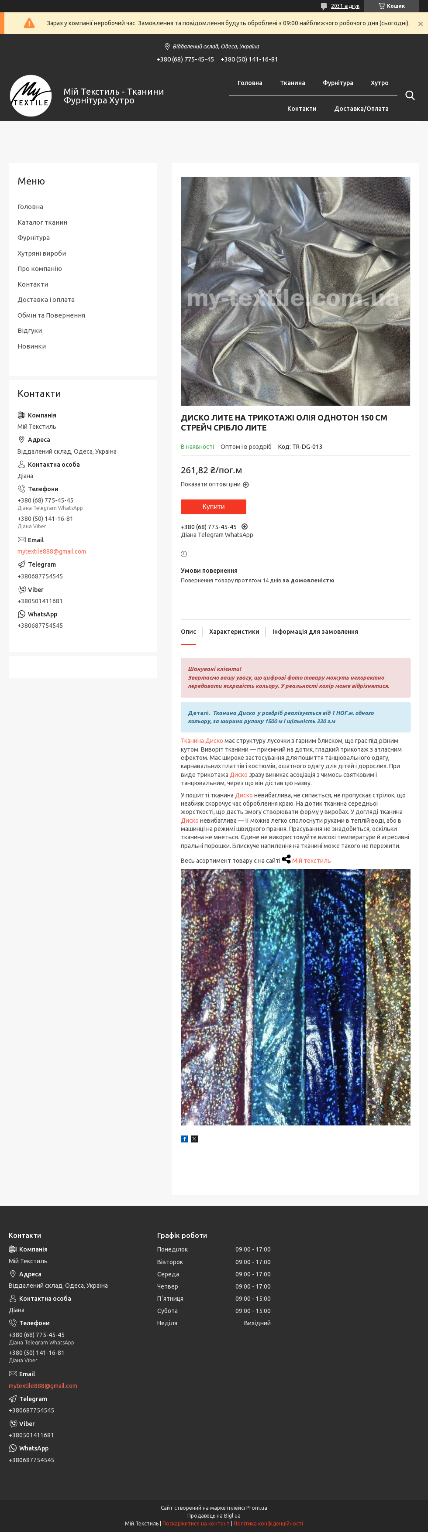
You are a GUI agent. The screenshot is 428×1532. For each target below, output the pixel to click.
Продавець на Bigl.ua (214, 1515)
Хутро (380, 82)
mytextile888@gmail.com (51, 551)
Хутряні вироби (41, 253)
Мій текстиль (311, 860)
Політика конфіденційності (268, 1523)
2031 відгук (345, 6)
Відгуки (29, 330)
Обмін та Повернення (51, 315)
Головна (250, 82)
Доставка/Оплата (361, 108)
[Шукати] (408, 95)
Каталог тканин (42, 222)
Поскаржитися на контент (196, 1523)
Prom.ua (256, 1508)
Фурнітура (338, 82)
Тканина (292, 82)
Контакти (302, 108)
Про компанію (39, 268)
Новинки (31, 346)
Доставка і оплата (46, 299)
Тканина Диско (202, 740)
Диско (239, 774)
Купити (213, 506)
